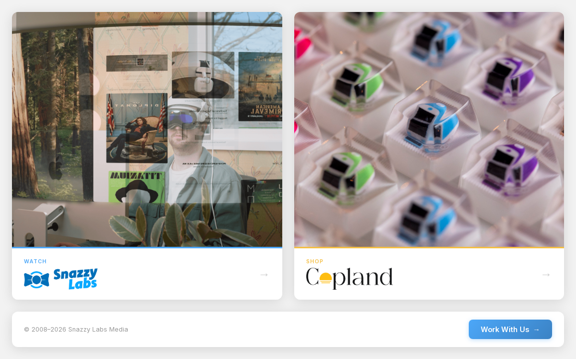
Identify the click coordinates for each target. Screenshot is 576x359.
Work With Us (510, 329)
